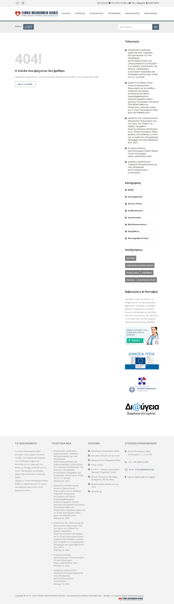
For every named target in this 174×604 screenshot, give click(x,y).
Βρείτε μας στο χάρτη (145, 477)
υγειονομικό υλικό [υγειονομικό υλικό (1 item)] (147, 280)
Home (17, 26)
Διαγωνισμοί (134, 217)
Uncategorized (135, 196)
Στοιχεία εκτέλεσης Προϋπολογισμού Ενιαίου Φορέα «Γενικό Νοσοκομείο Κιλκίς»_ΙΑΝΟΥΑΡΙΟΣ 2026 (143, 152)
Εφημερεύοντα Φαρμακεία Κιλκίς (105, 460)
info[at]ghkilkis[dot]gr (144, 469)
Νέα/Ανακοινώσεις (137, 224)
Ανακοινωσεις (132, 13)
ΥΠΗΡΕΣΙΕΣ (80, 13)
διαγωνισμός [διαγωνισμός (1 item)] (132, 272)
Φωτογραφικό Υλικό (138, 238)
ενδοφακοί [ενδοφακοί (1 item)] (147, 272)
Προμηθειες (114, 13)
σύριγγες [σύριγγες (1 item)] (130, 280)
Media (131, 189)
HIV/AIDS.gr (96, 491)
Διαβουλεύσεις (135, 210)
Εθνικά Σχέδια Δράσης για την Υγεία (105, 485)
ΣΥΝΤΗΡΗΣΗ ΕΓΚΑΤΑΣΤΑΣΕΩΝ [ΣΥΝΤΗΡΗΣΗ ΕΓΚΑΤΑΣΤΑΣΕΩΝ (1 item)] (139, 265)
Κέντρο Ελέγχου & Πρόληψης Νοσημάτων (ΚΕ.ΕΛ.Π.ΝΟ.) (104, 478)
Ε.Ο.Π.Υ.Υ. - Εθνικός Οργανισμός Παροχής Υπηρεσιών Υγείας (105, 470)
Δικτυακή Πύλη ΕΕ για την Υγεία (105, 455)
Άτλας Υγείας (97, 465)
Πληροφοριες (96, 13)
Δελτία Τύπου (135, 203)
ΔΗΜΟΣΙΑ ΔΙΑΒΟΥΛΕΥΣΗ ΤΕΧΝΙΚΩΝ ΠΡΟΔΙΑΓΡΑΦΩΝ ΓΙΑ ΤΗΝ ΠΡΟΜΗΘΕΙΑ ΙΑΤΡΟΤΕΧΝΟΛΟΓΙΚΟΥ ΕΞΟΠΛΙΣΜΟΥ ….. (142, 167)
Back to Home (25, 84)
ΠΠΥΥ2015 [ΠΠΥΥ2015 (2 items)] (130, 258)
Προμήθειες (133, 231)
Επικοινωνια (150, 13)
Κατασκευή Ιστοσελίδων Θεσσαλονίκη (84, 595)
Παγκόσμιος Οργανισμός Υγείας (105, 451)
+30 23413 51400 (140, 462)
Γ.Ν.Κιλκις (65, 13)
